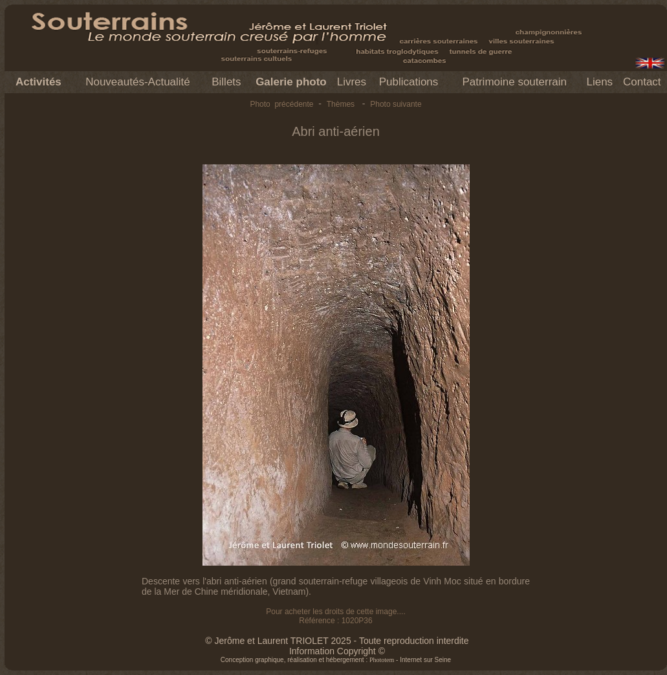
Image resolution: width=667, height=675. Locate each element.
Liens (599, 82)
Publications (409, 82)
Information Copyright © (337, 651)
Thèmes (341, 104)
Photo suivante (395, 104)
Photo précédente (281, 104)
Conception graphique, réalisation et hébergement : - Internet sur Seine (336, 659)
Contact (642, 82)
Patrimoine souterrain (514, 82)
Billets (226, 82)
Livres (351, 82)
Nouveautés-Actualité (137, 82)
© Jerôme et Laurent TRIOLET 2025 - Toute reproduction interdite (336, 641)
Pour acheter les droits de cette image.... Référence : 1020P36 (335, 616)
